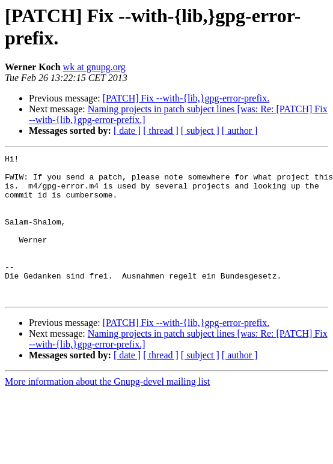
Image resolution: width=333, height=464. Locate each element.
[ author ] (240, 130)
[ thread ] (161, 130)
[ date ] (127, 130)
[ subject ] (200, 130)
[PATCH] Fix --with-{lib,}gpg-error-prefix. (186, 98)
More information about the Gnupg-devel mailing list (107, 410)
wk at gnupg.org (94, 67)
